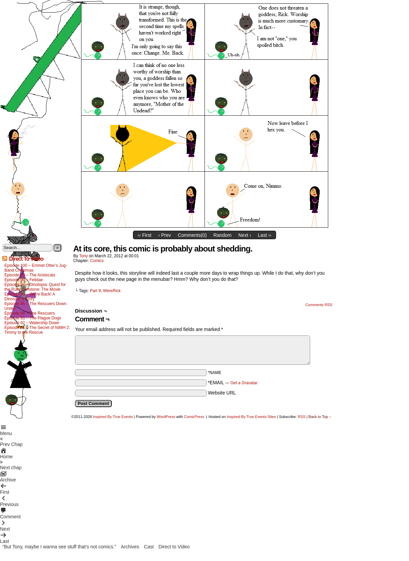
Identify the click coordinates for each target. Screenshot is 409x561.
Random (222, 235)
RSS (301, 417)
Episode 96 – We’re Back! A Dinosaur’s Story (29, 296)
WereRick (112, 290)
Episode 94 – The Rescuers (29, 313)
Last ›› (265, 235)
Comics (97, 260)
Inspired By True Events (113, 417)
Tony (83, 256)
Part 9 (95, 290)
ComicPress (194, 417)
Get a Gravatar (243, 382)
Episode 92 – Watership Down (31, 322)
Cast (149, 546)
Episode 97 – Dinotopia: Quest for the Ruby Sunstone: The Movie (35, 287)
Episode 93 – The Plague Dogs (32, 318)
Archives (130, 546)
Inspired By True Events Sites (251, 417)
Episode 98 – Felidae (23, 279)
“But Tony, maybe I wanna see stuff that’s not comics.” (59, 546)
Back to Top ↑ (319, 417)
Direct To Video (26, 259)
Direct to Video (174, 546)
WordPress (166, 417)
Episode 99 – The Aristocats (29, 275)
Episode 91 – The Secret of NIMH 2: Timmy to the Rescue (37, 330)
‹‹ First (144, 235)
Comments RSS (318, 305)
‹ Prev (164, 235)
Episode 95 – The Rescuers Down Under (35, 306)
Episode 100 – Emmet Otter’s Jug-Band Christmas (35, 268)
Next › (244, 235)
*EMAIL (233, 382)
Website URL (222, 392)
